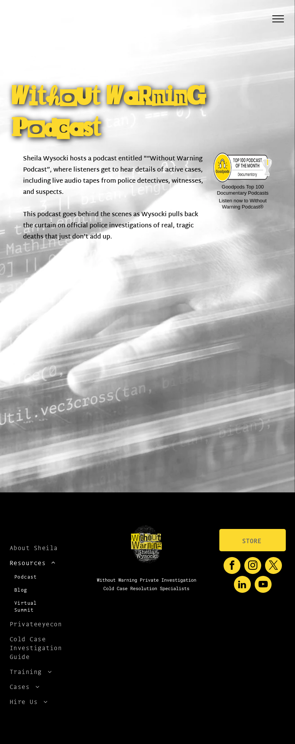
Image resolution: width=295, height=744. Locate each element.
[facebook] (232, 566)
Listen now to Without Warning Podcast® (243, 204)
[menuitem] (36, 547)
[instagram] (252, 566)
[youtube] (263, 585)
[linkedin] (242, 585)
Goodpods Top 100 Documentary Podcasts (242, 190)
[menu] (278, 19)
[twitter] (273, 566)
